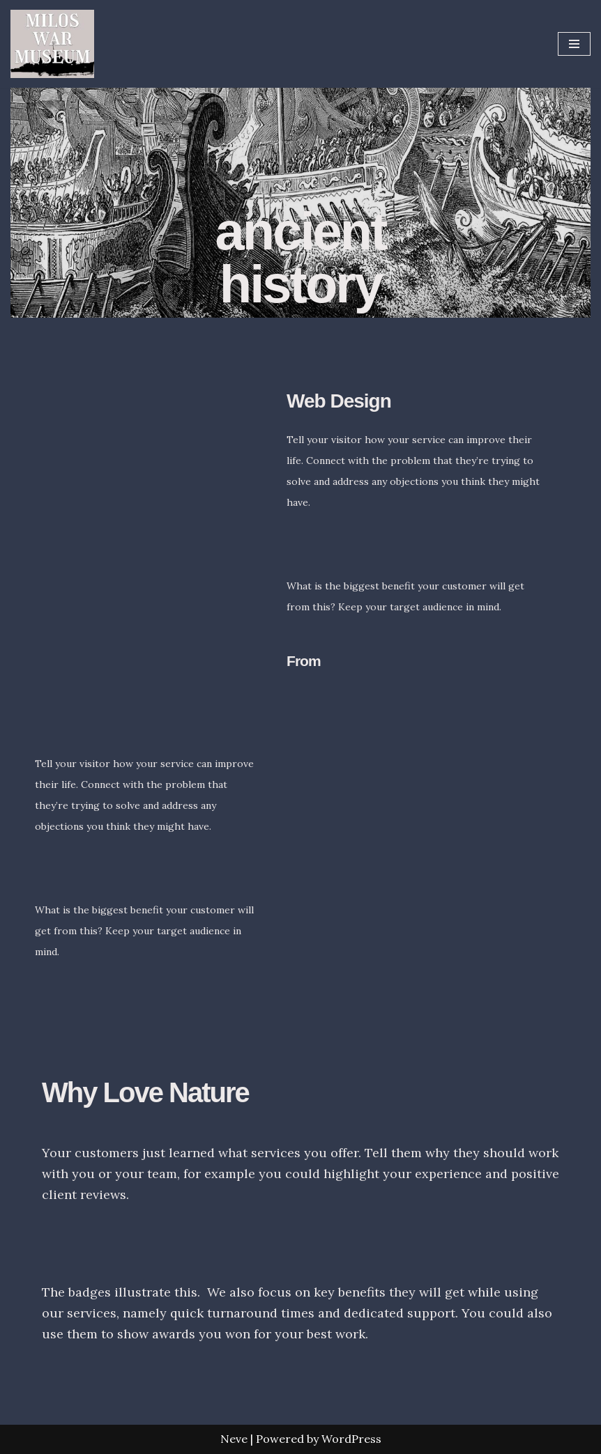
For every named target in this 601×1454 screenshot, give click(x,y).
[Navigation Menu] (574, 44)
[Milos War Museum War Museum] (52, 44)
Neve (234, 1439)
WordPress (351, 1439)
